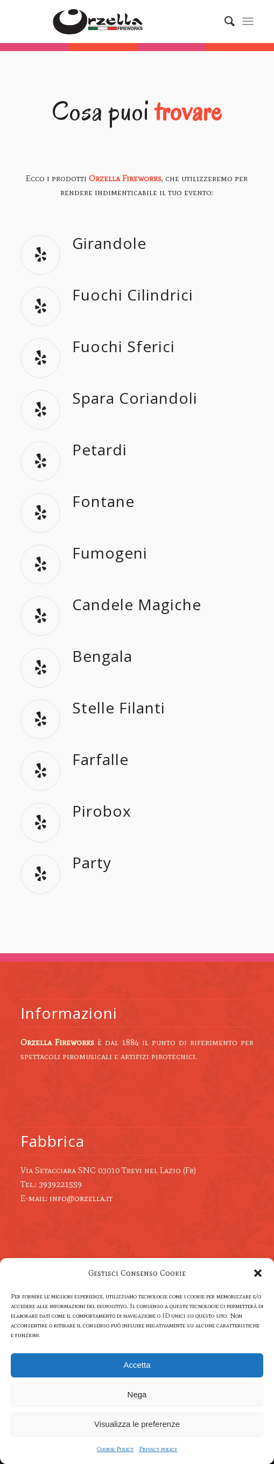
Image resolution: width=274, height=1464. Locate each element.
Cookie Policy (115, 1449)
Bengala (102, 656)
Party (91, 862)
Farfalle (100, 759)
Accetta (136, 1364)
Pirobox (101, 811)
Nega (137, 1394)
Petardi (99, 449)
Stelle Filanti (118, 707)
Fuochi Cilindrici (132, 294)
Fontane (103, 501)
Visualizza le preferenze (137, 1424)
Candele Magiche (136, 604)
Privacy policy (158, 1449)
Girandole (109, 243)
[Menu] (248, 21)
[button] (257, 1273)
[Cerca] (224, 21)
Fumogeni (109, 552)
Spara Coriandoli (135, 398)
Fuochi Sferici (123, 346)
